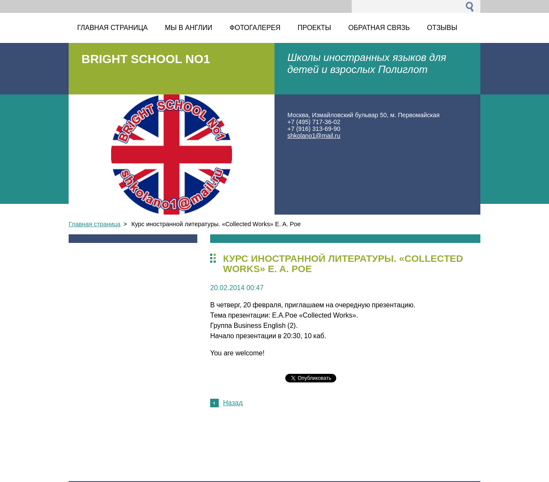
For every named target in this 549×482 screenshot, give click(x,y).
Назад (233, 402)
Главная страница (95, 224)
